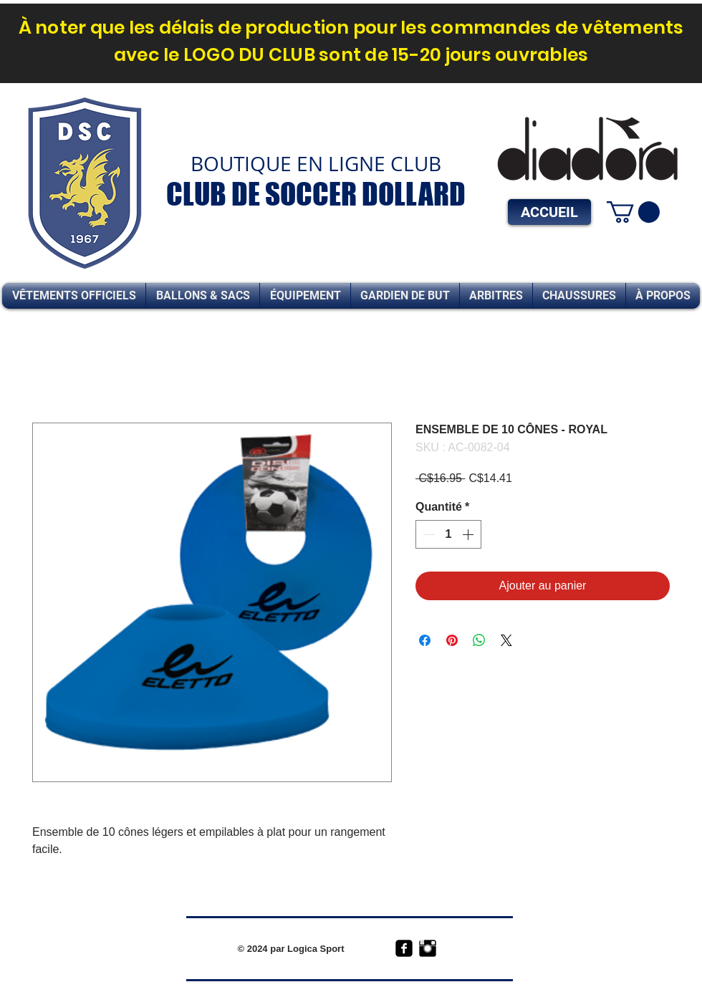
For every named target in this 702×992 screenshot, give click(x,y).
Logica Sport (315, 948)
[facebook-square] (404, 948)
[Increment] (469, 534)
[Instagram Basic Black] (427, 948)
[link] (633, 212)
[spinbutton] (448, 534)
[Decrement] (428, 534)
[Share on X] (506, 640)
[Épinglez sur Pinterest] (452, 640)
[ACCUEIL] (549, 212)
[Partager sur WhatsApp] (479, 640)
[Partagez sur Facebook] (424, 640)
